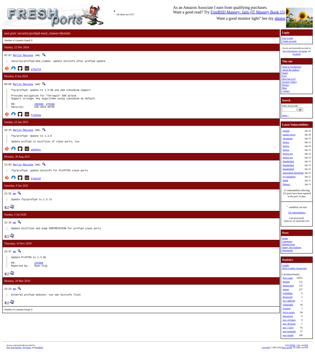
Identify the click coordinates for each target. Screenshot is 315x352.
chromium (287, 138)
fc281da (36, 120)
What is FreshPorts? (292, 67)
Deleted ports (288, 244)
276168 (50, 108)
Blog (284, 88)
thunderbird (288, 161)
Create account (289, 41)
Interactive (288, 316)
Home (285, 238)
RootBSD (297, 54)
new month (288, 335)
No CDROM (289, 301)
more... (285, 115)
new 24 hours (289, 320)
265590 (38, 108)
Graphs (285, 265)
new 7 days (288, 327)
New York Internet (290, 51)
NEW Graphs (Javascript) (294, 268)
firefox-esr (288, 153)
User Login (287, 38)
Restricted (287, 297)
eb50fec (36, 156)
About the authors (290, 70)
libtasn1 (286, 184)
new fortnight (289, 331)
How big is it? (289, 79)
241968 (38, 273)
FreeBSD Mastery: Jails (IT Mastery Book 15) (248, 12)
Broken (286, 281)
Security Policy (289, 82)
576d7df (36, 186)
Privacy (285, 85)
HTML (292, 345)
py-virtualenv (289, 176)
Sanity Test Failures (291, 247)
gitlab (285, 180)
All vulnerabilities (297, 212)
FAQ (284, 76)
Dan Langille (287, 347)
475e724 (36, 70)
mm (14, 200)
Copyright (266, 347)
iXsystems (303, 51)
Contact (285, 91)
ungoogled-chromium (293, 172)
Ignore (286, 289)
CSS (298, 345)
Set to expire (289, 312)
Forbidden (287, 293)
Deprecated (288, 285)
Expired (286, 308)
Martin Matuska (23, 55)
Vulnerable (288, 304)
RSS (306, 345)
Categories (287, 241)
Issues (285, 73)
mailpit (286, 130)
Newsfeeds (287, 250)
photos (280, 18)
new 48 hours (289, 323)
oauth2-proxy (289, 134)
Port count (288, 278)
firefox (286, 142)
